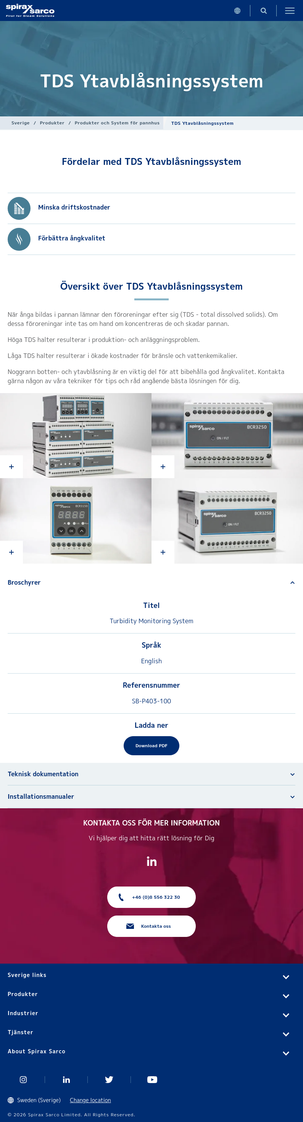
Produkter (52, 122)
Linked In (66, 1079)
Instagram (23, 1079)
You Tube (152, 1079)
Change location (90, 1100)
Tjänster (21, 1032)
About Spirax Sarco (37, 1051)
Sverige (20, 122)
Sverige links (27, 975)
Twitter (109, 1079)
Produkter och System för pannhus (117, 122)
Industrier (23, 1013)
